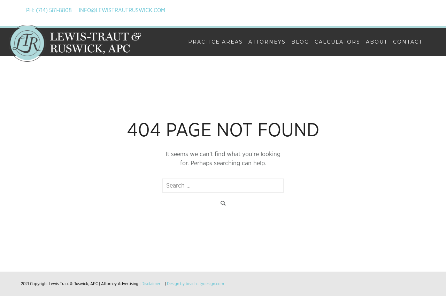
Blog (300, 42)
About (376, 42)
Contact (407, 42)
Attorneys (267, 42)
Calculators (337, 42)
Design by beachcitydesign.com (195, 284)
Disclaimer (150, 284)
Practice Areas (215, 42)
